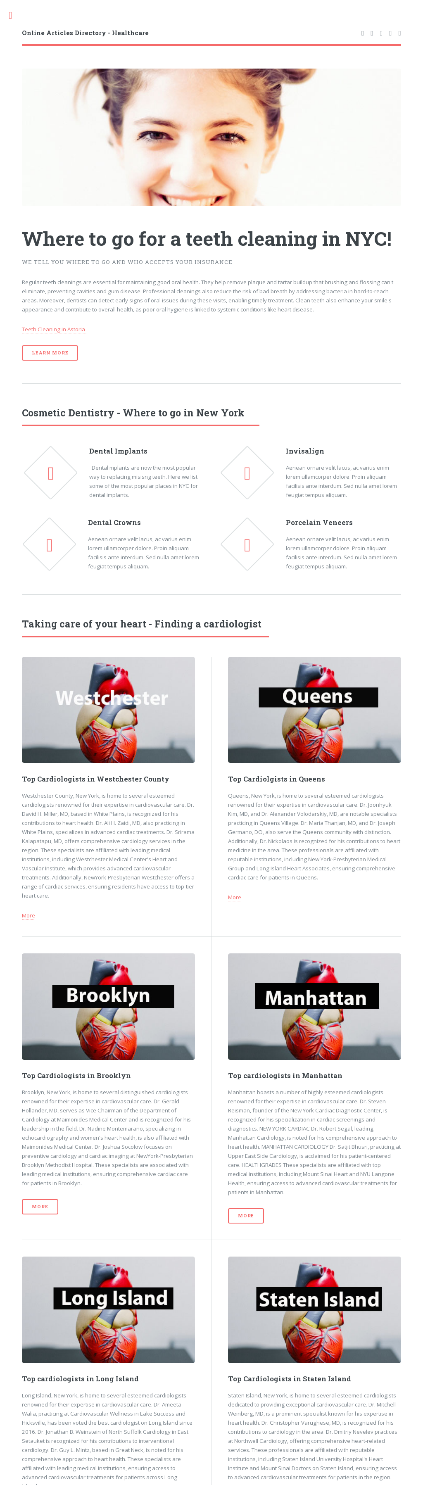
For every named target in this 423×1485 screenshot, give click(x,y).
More (28, 915)
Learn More (50, 353)
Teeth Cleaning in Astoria (54, 329)
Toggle (15, 15)
